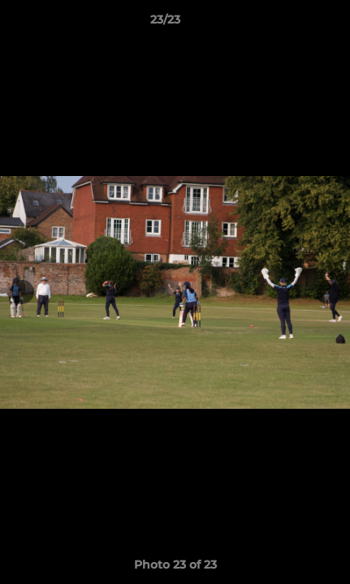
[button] (291, 23)
